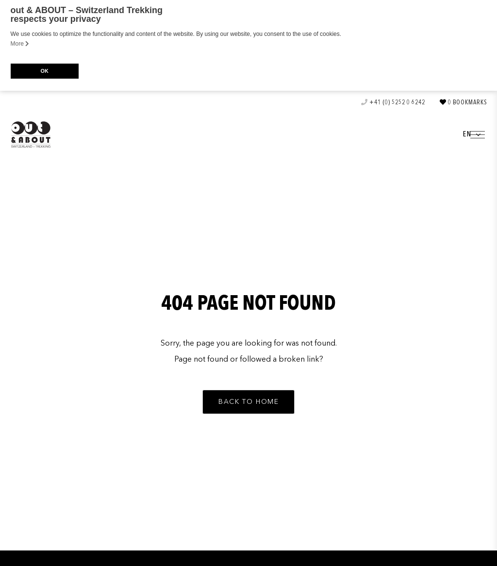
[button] (248, 401)
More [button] (20, 43)
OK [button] (44, 71)
